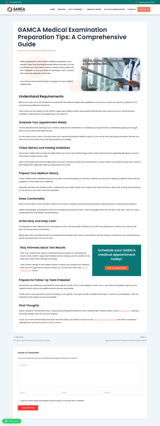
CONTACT (129, 9)
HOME (45, 9)
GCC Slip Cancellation (111, 9)
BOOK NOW (143, 9)
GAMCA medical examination (105, 320)
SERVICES (56, 9)
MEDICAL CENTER (90, 9)
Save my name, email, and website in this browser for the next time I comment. (52, 401)
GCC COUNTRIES (71, 9)
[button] (71, 9)
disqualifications (125, 311)
